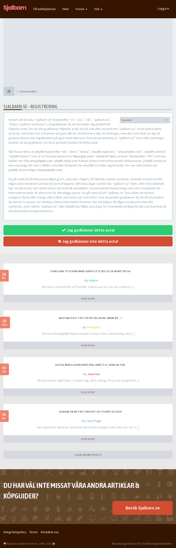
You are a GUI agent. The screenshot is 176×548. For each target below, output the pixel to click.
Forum (81, 9)
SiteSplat (93, 327)
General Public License (111, 156)
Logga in (163, 8)
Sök (98, 9)
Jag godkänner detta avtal (88, 230)
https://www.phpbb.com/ (45, 170)
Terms (33, 532)
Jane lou (94, 374)
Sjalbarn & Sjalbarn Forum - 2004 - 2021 (29, 543)
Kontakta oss (50, 532)
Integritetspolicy (14, 532)
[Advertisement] (88, 52)
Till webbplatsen (44, 9)
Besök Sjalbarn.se (142, 508)
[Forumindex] (8, 91)
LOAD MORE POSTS (88, 455)
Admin (93, 280)
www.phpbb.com (41, 161)
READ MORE (88, 298)
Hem (66, 9)
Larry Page (93, 421)
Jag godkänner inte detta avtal (88, 241)
